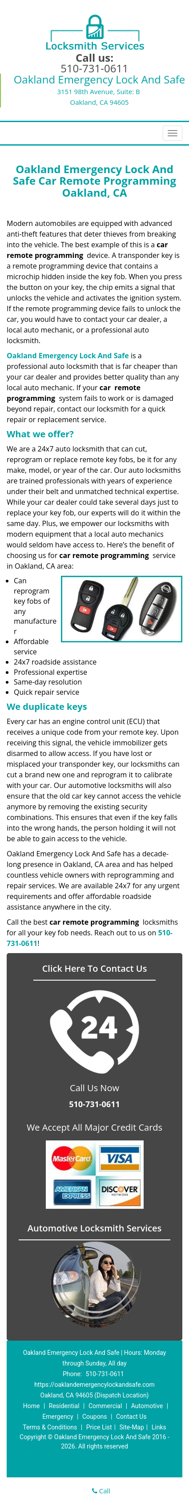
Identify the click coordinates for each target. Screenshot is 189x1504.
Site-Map (132, 1427)
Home (31, 1405)
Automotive (147, 1405)
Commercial (105, 1405)
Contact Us (131, 1416)
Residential (64, 1405)
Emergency (57, 1416)
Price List (99, 1427)
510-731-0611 (94, 68)
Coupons (94, 1416)
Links (159, 1427)
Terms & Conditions (50, 1427)
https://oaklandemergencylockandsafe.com (94, 1384)
